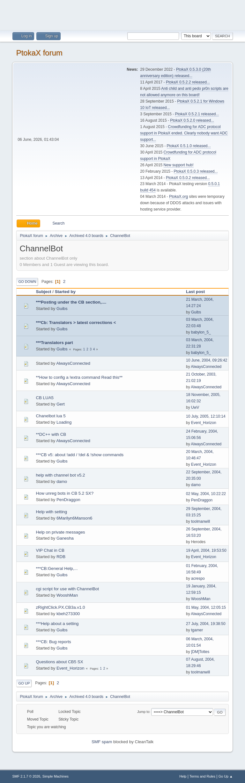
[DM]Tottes (200, 652)
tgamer (197, 630)
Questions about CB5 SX (59, 661)
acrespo (198, 578)
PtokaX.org (178, 196)
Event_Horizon (203, 422)
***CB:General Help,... (57, 568)
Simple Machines (55, 776)
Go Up (24, 683)
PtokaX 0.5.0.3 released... (196, 171)
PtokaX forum (39, 52)
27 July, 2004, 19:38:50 (206, 623)
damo (61, 481)
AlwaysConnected (73, 363)
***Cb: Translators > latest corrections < (76, 322)
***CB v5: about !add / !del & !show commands (79, 454)
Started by (65, 291)
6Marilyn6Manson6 (74, 518)
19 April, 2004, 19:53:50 (206, 550)
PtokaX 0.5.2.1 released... (197, 114)
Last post (195, 291)
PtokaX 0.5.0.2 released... (188, 178)
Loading (63, 422)
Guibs (62, 308)
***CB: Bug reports (53, 641)
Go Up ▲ (226, 776)
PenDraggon (68, 499)
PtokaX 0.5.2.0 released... (192, 120)
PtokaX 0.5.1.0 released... (189, 146)
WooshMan (67, 595)
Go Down (27, 282)
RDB (60, 556)
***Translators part (54, 342)
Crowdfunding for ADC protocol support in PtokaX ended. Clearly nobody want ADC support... (183, 133)
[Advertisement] (122, 14)
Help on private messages (60, 532)
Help (182, 776)
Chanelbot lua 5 (50, 415)
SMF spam (102, 741)
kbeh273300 (68, 613)
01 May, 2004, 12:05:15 (206, 607)
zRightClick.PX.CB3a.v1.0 (60, 607)
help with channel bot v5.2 (60, 475)
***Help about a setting (57, 623)
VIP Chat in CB (50, 550)
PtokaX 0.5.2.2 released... (188, 82)
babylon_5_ (201, 332)
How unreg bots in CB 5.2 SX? (64, 493)
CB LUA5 (45, 397)
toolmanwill (200, 521)
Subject (43, 291)
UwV (195, 407)
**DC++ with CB (51, 434)
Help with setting (51, 511)
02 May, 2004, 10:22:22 (206, 494)
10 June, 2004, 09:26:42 (206, 360)
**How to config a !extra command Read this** (79, 377)
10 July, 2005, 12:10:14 (206, 416)
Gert (60, 404)
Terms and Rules (202, 776)
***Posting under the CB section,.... (71, 302)
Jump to (143, 712)
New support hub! (179, 165)
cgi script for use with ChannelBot (67, 588)
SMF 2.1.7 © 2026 (26, 776)
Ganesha (65, 538)
